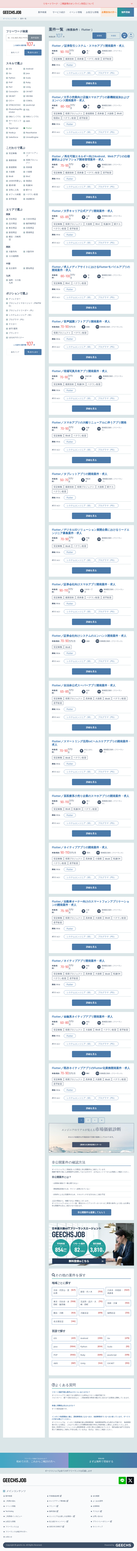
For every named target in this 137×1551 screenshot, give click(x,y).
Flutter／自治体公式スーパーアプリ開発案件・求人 (83, 685)
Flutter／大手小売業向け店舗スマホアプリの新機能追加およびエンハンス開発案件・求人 (90, 98)
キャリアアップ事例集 (58, 1501)
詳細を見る (91, 83)
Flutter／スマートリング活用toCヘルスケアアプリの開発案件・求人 (91, 742)
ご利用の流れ (10, 1501)
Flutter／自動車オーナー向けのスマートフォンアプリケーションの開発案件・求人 (90, 903)
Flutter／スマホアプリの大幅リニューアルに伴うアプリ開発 (89, 422)
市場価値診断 (55, 1496)
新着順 (99, 35)
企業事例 (96, 1506)
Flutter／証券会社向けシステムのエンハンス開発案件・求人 (89, 635)
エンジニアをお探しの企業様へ (62, 1516)
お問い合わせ (98, 1516)
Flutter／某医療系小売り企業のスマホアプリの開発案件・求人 (90, 796)
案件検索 (42, 12)
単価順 (113, 35)
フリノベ (53, 1506)
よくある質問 (98, 1501)
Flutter (70, 65)
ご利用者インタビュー (13, 1516)
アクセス (97, 1511)
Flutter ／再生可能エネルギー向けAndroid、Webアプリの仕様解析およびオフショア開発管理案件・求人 (91, 157)
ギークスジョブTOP (9, 19)
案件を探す (33, 52)
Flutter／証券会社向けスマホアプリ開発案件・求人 (83, 584)
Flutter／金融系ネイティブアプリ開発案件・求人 (82, 1016)
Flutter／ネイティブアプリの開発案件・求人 (79, 847)
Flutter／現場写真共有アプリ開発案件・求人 (79, 371)
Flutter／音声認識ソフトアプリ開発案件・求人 (81, 321)
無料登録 (125, 12)
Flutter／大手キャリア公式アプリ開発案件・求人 (82, 211)
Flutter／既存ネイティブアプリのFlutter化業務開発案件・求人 (91, 1068)
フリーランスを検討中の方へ (16, 1531)
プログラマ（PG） (107, 72)
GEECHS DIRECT (56, 1526)
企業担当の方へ (109, 12)
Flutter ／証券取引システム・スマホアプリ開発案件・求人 (88, 45)
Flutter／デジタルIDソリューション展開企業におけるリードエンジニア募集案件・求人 (90, 531)
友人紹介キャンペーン (58, 1521)
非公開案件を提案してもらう (91, 1212)
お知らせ (8, 1537)
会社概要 (96, 1496)
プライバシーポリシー (102, 1521)
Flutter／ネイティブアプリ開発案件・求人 (78, 961)
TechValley (9, 1511)
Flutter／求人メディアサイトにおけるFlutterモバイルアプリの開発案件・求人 (91, 268)
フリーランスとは (12, 1526)
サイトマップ (98, 1526)
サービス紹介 (59, 12)
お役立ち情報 (92, 12)
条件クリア (15, 52)
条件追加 (35, 37)
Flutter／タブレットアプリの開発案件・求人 (79, 474)
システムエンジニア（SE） (79, 72)
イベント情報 (75, 12)
